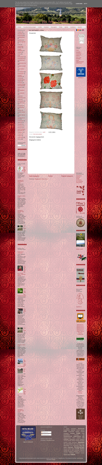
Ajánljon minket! (79, 249)
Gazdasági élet (21, 58)
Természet (20, 127)
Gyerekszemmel (21, 60)
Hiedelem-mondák (22, 66)
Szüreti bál (25, 370)
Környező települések (20, 76)
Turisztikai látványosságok (29, 27)
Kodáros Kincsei (80, 331)
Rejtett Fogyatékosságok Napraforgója (80, 61)
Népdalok (20, 87)
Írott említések (21, 71)
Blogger (53, 459)
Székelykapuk (21, 120)
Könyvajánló (54, 27)
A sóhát (40, 27)
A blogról (19, 32)
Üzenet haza (20, 137)
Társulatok (20, 124)
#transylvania (79, 182)
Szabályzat (73, 27)
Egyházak (20, 40)
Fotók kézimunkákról (37, 134)
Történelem (20, 132)
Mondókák (20, 82)
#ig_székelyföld (79, 181)
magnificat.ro (79, 306)
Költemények (20, 73)
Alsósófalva (20, 33)
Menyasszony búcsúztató (21, 252)
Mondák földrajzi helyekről (21, 80)
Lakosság (20, 78)
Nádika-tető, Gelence (78, 55)
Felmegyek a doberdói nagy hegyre (21, 211)
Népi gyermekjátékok (21, 90)
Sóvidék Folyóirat (21, 112)
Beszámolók (20, 35)
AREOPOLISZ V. (80, 330)
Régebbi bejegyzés (67, 176)
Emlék (19, 44)
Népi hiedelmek (21, 93)
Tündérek (20, 134)
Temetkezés (20, 125)
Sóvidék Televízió (21, 115)
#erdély (77, 178)
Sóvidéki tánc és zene (69, 450)
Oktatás (19, 99)
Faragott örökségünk (20, 50)
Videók (19, 139)
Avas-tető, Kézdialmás (78, 52)
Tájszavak (20, 122)
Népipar (19, 96)
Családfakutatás (21, 37)
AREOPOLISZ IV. (80, 328)
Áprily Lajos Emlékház (78, 58)
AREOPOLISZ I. (80, 324)
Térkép (60, 27)
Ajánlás (66, 27)
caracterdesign (80, 458)
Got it (85, 3)
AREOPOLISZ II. (80, 326)
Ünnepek (19, 135)
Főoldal (19, 27)
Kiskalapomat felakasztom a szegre (21, 181)
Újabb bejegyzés (34, 176)
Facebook (46, 27)
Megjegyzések (45, 434)
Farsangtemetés (25, 310)
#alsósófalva (79, 175)
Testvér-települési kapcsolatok (21, 130)
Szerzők (80, 27)
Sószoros (20, 110)
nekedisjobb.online (50, 440)
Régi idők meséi (21, 102)
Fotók (19, 54)
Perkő (77, 50)
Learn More (79, 3)
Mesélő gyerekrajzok (25, 169)
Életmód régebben (22, 41)
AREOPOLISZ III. (80, 327)
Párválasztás (20, 101)
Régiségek (20, 105)
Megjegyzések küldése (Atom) (41, 179)
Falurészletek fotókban (20, 47)
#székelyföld (79, 179)
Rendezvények (21, 107)
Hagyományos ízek (22, 63)
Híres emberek (21, 68)
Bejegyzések (44, 432)
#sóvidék (78, 177)
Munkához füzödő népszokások (21, 85)
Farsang (19, 52)
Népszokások (20, 97)
